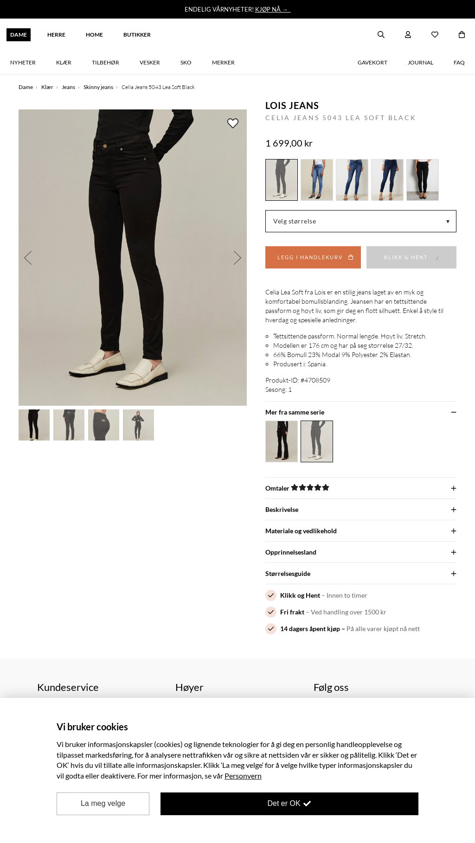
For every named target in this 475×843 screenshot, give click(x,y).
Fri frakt (292, 612)
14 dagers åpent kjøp (310, 628)
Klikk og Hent (300, 595)
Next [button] (237, 257)
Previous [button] (28, 257)
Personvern (243, 775)
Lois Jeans (292, 105)
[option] (133, 257)
